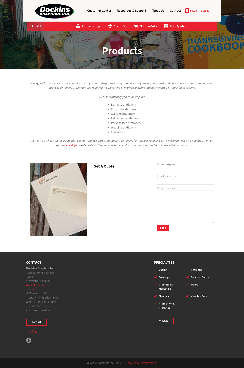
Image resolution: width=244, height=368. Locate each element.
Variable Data (199, 296)
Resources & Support (131, 10)
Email (161, 176)
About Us (158, 10)
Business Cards (200, 277)
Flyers (194, 285)
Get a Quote (190, 26)
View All (163, 321)
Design (163, 270)
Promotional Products (167, 306)
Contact (175, 10)
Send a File (133, 26)
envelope (71, 145)
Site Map (31, 331)
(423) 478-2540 (199, 11)
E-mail (30, 289)
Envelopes (165, 277)
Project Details (166, 188)
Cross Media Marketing (166, 287)
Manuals (164, 296)
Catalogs (196, 270)
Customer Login (105, 26)
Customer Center (99, 10)
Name (161, 164)
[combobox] (54, 26)
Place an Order (161, 26)
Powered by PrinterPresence (141, 363)
